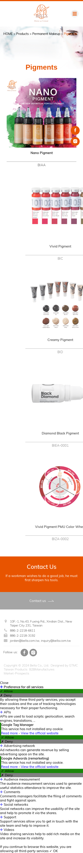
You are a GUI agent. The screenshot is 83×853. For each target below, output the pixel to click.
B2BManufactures (41, 669)
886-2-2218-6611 (22, 630)
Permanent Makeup (46, 34)
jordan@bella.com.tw (24, 641)
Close (4, 683)
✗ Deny (6, 695)
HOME (8, 34)
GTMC (73, 665)
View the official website (39, 733)
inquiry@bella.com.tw (56, 641)
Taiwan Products (15, 669)
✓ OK (53, 851)
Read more (10, 733)
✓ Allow (6, 691)
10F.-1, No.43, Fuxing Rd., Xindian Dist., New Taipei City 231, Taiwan (41, 623)
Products (22, 34)
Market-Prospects (16, 673)
